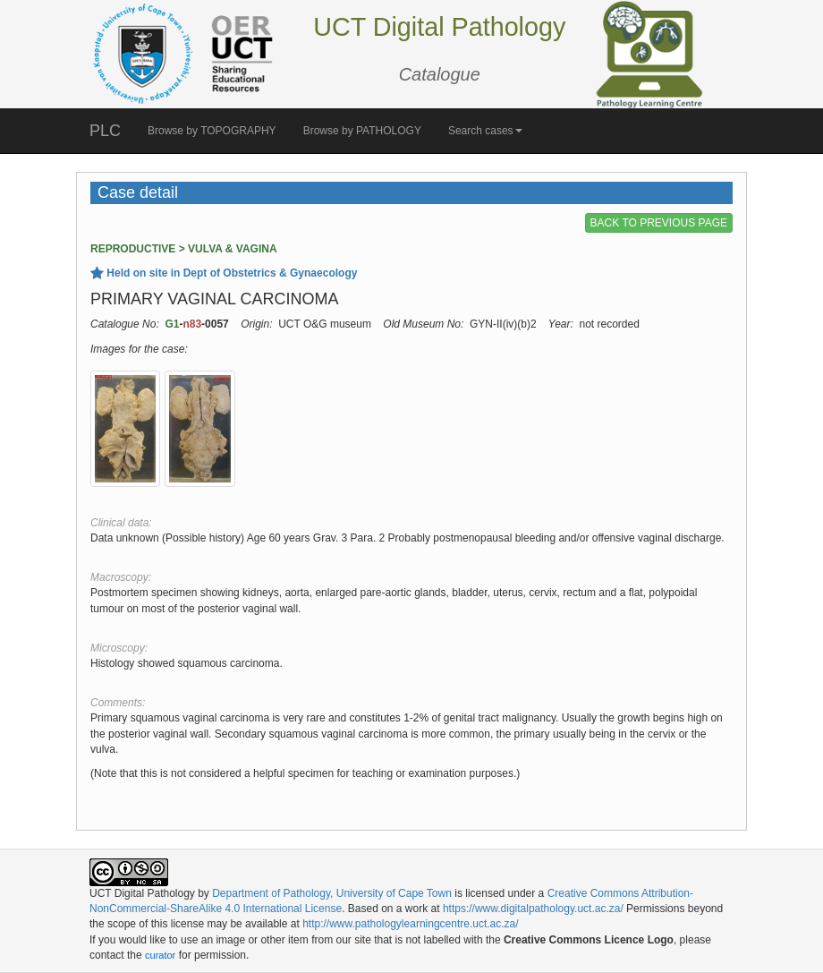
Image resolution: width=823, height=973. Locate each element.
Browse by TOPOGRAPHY (212, 130)
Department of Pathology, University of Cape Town (332, 893)
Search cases (485, 130)
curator (160, 955)
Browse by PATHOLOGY (362, 130)
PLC (105, 131)
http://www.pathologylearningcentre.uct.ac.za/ (410, 924)
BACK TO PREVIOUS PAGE (658, 223)
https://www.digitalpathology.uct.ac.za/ (533, 908)
